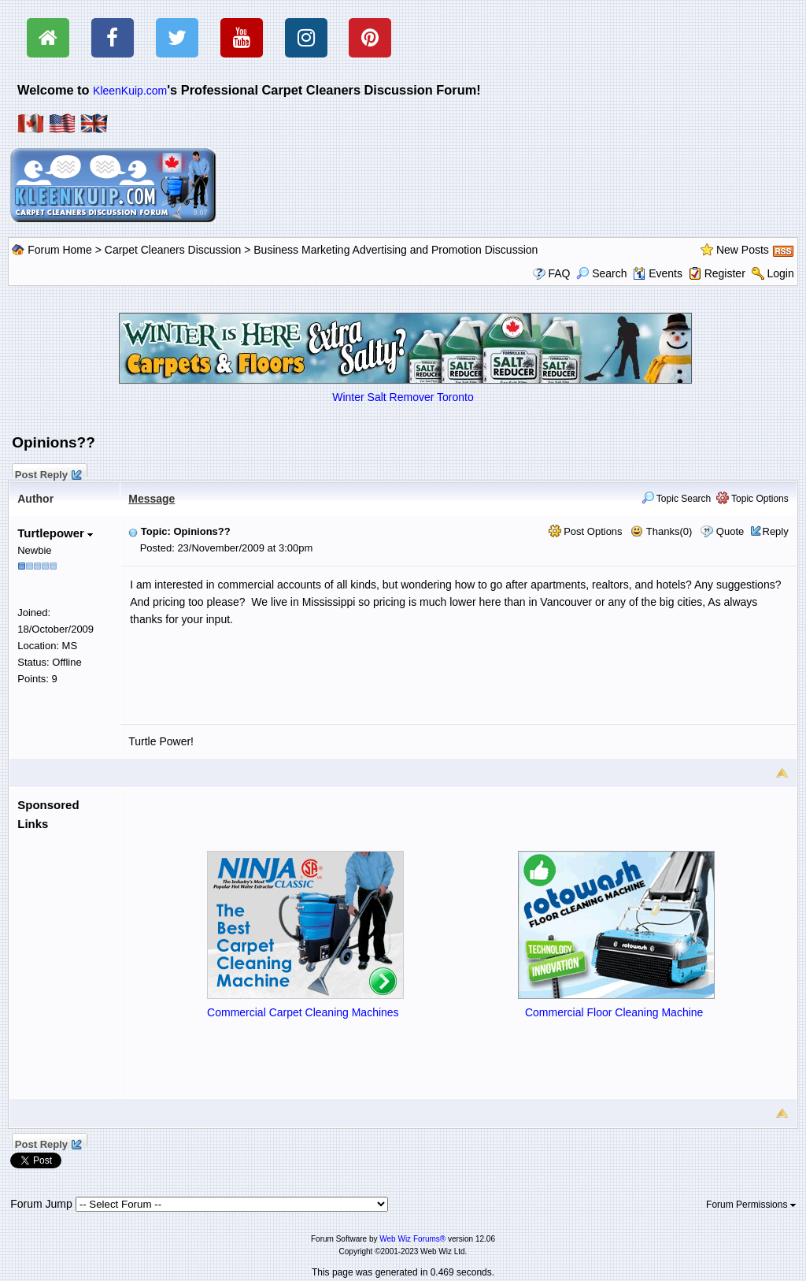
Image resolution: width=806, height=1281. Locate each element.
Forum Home (60, 249)
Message (151, 498)
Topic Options (752, 498)
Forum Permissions (751, 1204)
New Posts (742, 249)
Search (601, 273)
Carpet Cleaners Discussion (173, 249)
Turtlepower (55, 533)
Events (657, 273)
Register (724, 273)
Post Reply (47, 473)
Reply (776, 531)
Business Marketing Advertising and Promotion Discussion (395, 249)
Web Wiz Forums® (412, 1239)
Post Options (586, 531)
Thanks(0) (661, 531)
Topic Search (676, 498)
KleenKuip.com (130, 90)
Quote (730, 531)
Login (780, 273)
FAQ (559, 273)
